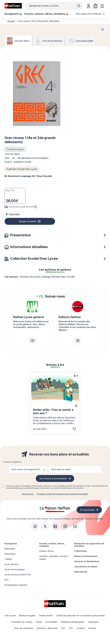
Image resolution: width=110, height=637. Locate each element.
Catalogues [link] (93, 622)
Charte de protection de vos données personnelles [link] (80, 615)
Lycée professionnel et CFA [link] (18, 574)
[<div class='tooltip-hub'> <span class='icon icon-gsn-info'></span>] (35, 207)
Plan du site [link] (10, 615)
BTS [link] (6, 580)
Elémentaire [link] (10, 554)
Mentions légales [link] (27, 615)
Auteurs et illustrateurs (86, 556)
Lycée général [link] (11, 564)
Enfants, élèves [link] (46, 551)
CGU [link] (63, 628)
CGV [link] (71, 628)
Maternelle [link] (10, 548)
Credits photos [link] (46, 615)
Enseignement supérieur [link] (16, 585)
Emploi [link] (39, 622)
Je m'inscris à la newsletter (53, 478)
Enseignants (11, 543)
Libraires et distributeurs (86, 561)
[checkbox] (3, 486)
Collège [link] (8, 559)
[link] (32, 340)
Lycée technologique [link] (15, 569)
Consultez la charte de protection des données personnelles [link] (62, 494)
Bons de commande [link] (23, 628)
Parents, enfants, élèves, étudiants (52, 544)
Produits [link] (92, 628)
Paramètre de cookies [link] (22, 622)
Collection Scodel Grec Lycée (21, 169)
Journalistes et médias (85, 566)
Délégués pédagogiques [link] (73, 622)
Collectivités (80, 551)
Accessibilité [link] (51, 622)
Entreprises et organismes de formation (89, 544)
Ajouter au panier (27, 221)
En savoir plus (28, 494)
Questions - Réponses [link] (47, 628)
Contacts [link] (80, 628)
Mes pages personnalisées (90, 14)
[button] (37, 93)
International (80, 571)
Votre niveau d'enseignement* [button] (25, 469)
